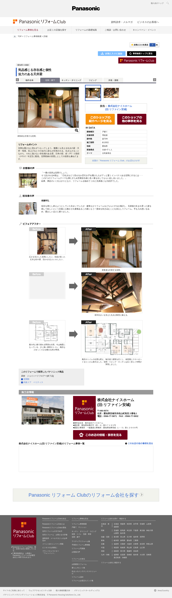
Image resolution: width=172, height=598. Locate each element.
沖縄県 (124, 557)
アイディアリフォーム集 (81, 541)
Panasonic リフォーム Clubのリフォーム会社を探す (84, 495)
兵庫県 (135, 544)
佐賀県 (122, 555)
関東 (102, 530)
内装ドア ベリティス (33, 382)
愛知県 (129, 540)
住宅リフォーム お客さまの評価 (54, 535)
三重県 (135, 540)
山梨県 (116, 533)
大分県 (142, 555)
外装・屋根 (113, 80)
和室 (89, 534)
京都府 (122, 544)
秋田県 (129, 524)
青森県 (122, 524)
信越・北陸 (105, 537)
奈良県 (142, 544)
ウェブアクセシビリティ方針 (40, 590)
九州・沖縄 (105, 555)
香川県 (122, 551)
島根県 (122, 547)
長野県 (142, 537)
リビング (93, 80)
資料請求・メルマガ (122, 22)
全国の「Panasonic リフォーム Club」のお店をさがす (116, 160)
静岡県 (122, 540)
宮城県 (142, 524)
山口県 (142, 547)
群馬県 (122, 530)
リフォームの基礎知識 (86, 30)
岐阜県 (116, 540)
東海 (102, 540)
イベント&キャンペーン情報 (52, 544)
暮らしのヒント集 (78, 568)
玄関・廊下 (76, 537)
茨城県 (116, 530)
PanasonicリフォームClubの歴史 (54, 527)
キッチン (75, 531)
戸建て (74, 527)
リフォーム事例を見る (27, 30)
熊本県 (135, 555)
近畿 (102, 544)
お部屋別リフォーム (79, 564)
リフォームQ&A (77, 577)
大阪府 (129, 544)
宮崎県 (148, 555)
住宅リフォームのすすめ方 (52, 531)
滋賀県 (116, 544)
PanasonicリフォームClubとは (53, 524)
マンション (82, 527)
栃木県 (122, 533)
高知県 (135, 551)
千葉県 (135, 530)
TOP (19, 36)
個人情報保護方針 (63, 590)
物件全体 (29, 80)
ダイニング (84, 531)
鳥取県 (116, 547)
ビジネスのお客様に (49, 547)
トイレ (79, 534)
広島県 (135, 547)
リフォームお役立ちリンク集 (82, 580)
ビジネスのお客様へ (148, 22)
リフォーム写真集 (78, 548)
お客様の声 (76, 552)
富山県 (122, 537)
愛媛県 (129, 551)
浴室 (73, 534)
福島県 (116, 527)
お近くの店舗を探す (56, 30)
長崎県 (129, 555)
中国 (102, 547)
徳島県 (116, 551)
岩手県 (135, 524)
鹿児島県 (117, 557)
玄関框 (26, 379)
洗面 (84, 534)
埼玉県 (129, 530)
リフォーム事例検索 (32, 36)
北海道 (116, 524)
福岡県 (116, 555)
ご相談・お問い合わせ (115, 30)
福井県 (135, 537)
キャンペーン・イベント (144, 30)
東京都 (142, 530)
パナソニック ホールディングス (87, 590)
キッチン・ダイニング (71, 80)
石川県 (129, 537)
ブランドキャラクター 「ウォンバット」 (50, 552)
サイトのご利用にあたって (14, 590)
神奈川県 (149, 530)
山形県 (148, 524)
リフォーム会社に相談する (111, 562)
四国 (102, 551)
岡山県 (129, 547)
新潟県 (116, 537)
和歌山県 (149, 544)
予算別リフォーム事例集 (81, 545)
